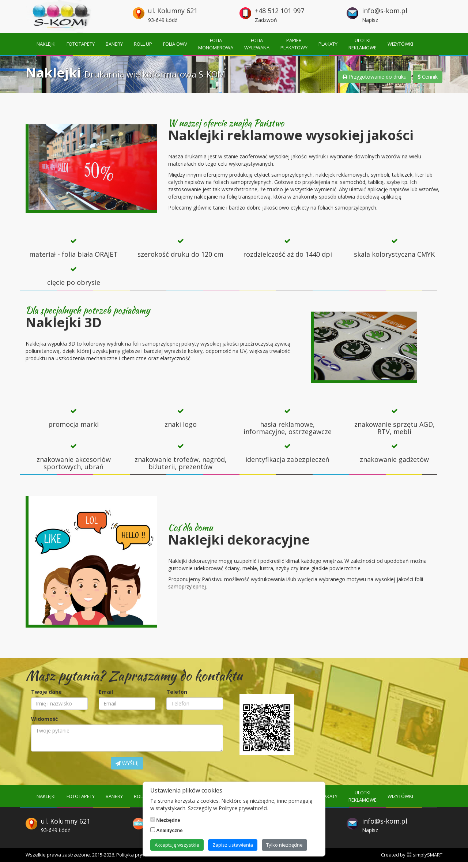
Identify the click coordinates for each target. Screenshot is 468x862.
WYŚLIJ (127, 763)
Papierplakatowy (293, 44)
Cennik (428, 76)
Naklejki (46, 44)
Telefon (176, 691)
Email (106, 691)
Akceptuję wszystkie (177, 845)
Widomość (44, 718)
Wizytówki (400, 44)
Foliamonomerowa (215, 44)
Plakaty (327, 44)
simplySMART (424, 854)
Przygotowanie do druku (375, 76)
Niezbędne (165, 820)
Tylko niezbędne (284, 845)
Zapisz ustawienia (232, 845)
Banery (114, 44)
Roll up (143, 44)
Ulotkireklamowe (362, 44)
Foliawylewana (256, 44)
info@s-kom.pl (384, 10)
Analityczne (166, 830)
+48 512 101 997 (279, 10)
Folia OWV (175, 44)
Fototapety (81, 44)
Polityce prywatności (243, 808)
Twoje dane (46, 691)
